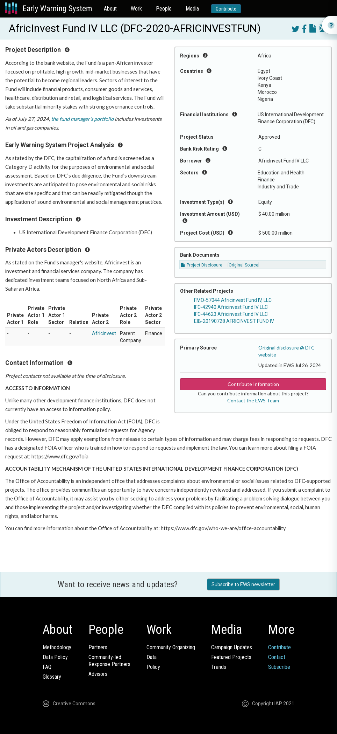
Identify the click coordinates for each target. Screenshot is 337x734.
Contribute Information (253, 384)
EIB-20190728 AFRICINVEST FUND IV (234, 321)
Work (136, 8)
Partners (97, 647)
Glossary (52, 676)
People (164, 8)
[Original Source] (243, 265)
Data (151, 657)
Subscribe (279, 667)
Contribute (226, 9)
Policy (153, 667)
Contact (276, 657)
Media (192, 8)
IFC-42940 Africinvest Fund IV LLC (231, 307)
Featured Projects (231, 657)
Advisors (97, 674)
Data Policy (55, 657)
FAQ (47, 667)
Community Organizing (170, 647)
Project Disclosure (201, 265)
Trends (218, 667)
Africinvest (104, 333)
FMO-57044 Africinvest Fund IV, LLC (233, 300)
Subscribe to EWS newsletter (243, 584)
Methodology (57, 647)
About (110, 8)
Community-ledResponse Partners (109, 660)
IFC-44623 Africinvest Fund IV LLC (231, 314)
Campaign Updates (231, 647)
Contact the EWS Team (253, 400)
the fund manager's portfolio (82, 119)
